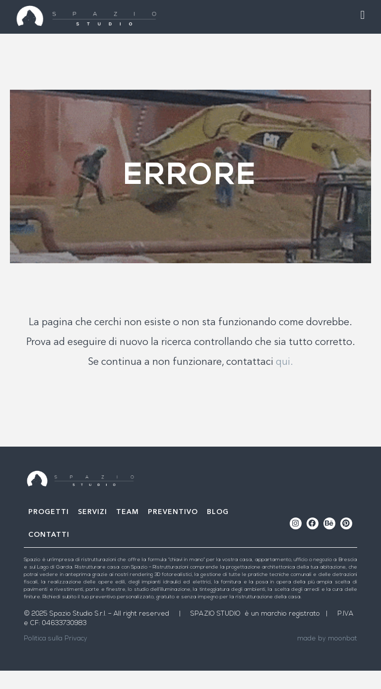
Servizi (92, 530)
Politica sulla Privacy (55, 657)
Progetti (48, 530)
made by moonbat (327, 657)
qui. (284, 381)
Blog (218, 530)
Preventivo (173, 530)
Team (127, 530)
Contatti (48, 553)
